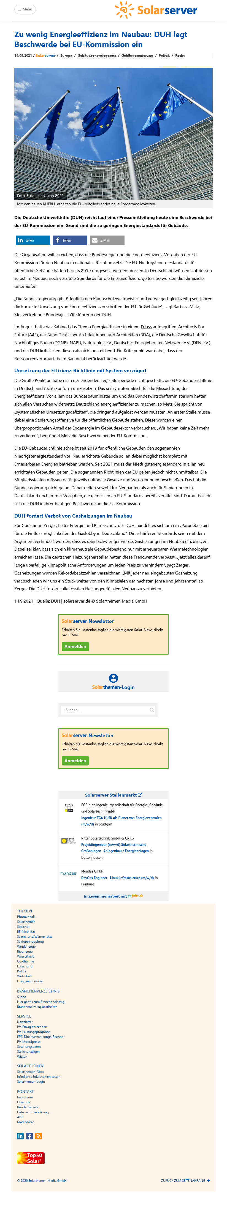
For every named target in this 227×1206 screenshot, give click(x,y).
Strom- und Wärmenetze (34, 936)
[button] (33, 240)
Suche (21, 997)
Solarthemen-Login (31, 1081)
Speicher (23, 927)
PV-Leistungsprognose (33, 1032)
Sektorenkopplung (30, 941)
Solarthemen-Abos (30, 1072)
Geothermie (25, 961)
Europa (66, 55)
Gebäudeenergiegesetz (97, 55)
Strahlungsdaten (29, 1046)
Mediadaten (25, 1122)
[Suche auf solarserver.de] (152, 710)
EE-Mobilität (26, 931)
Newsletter (25, 1022)
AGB (20, 1117)
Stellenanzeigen (28, 1051)
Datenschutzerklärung (33, 1112)
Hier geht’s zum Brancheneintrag (40, 1002)
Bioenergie (25, 951)
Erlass (146, 327)
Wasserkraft (25, 956)
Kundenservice (27, 1107)
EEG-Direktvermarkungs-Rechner (40, 1037)
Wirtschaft (24, 976)
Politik (164, 55)
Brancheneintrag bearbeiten (37, 1007)
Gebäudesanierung (137, 55)
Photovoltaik (26, 917)
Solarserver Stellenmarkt (113, 795)
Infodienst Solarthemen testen (38, 1076)
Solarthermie (26, 922)
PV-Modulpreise (28, 1042)
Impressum (25, 1097)
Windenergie (26, 946)
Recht (180, 55)
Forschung (25, 966)
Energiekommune (29, 981)
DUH (55, 601)
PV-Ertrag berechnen (32, 1027)
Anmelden (75, 647)
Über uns (23, 1102)
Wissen (22, 1056)
